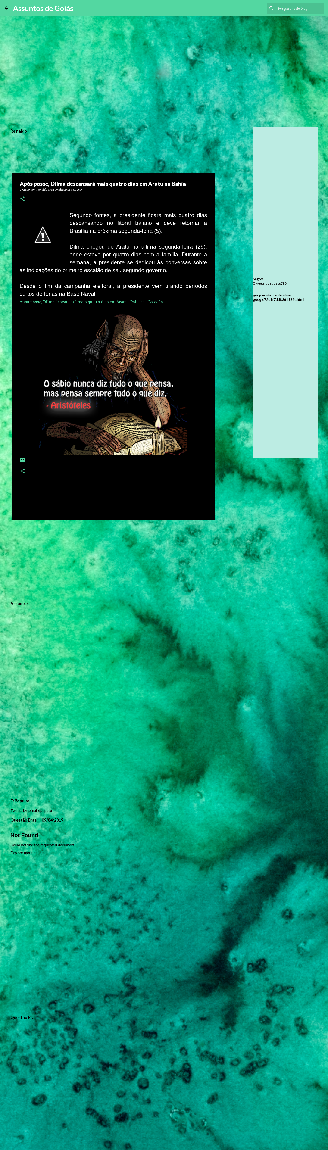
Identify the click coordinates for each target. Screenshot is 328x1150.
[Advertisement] (113, 559)
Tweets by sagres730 (270, 283)
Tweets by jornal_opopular (31, 810)
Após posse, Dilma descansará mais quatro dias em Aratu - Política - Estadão (91, 301)
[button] (22, 199)
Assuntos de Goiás (43, 8)
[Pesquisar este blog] (300, 8)
